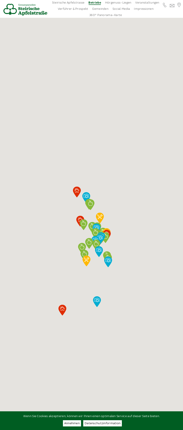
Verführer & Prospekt (73, 9)
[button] (96, 245)
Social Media (121, 9)
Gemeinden (100, 9)
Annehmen (72, 423)
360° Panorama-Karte (105, 15)
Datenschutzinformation (103, 423)
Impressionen (143, 9)
